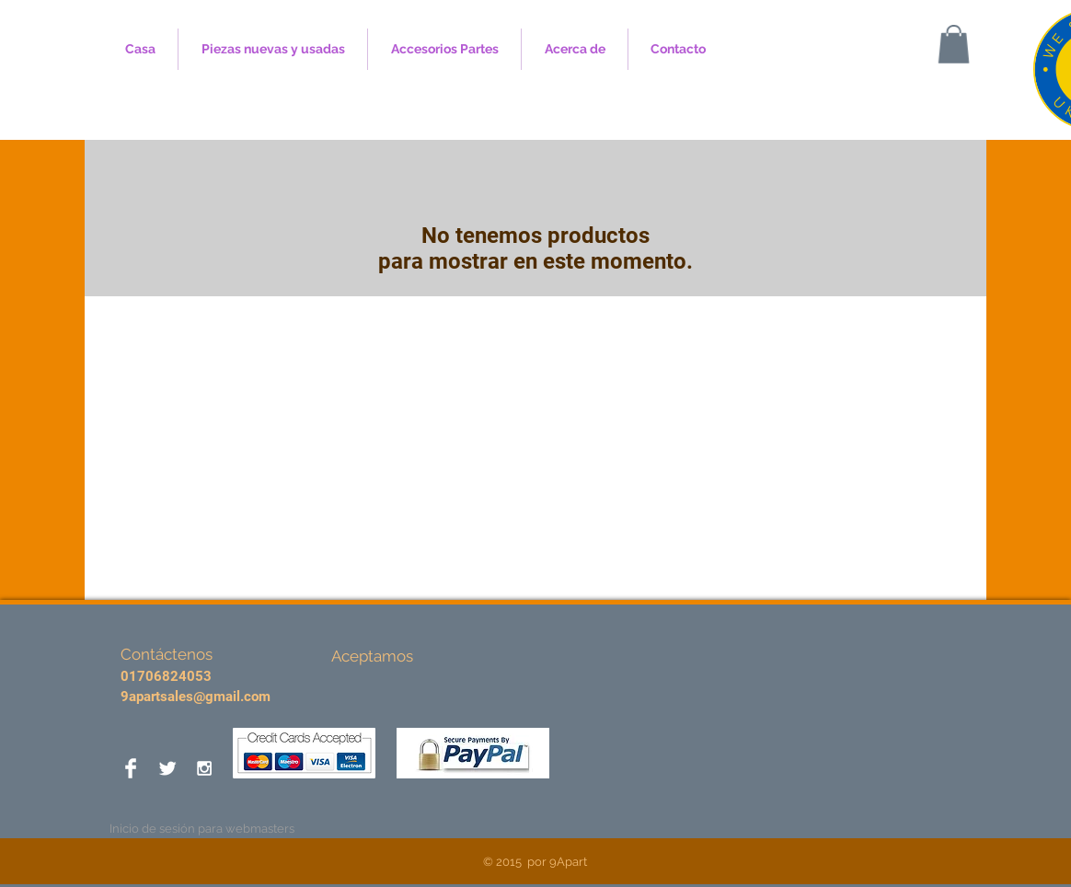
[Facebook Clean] (131, 768)
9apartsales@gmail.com (196, 696)
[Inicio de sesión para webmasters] (201, 829)
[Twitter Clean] (167, 768)
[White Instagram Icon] (204, 768)
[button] (954, 44)
